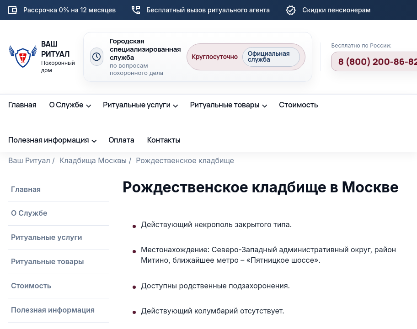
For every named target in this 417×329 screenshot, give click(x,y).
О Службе (66, 105)
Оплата (121, 140)
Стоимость (298, 105)
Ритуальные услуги (137, 105)
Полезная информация (48, 140)
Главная (22, 105)
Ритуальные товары (225, 105)
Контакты (164, 140)
